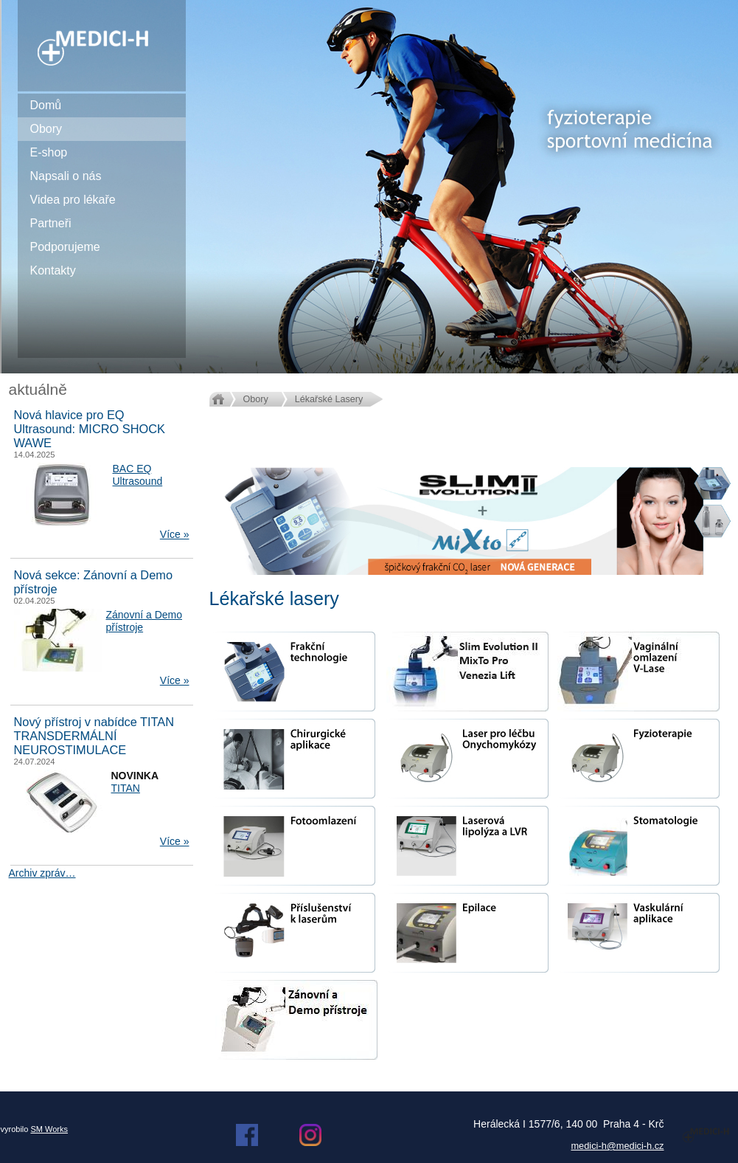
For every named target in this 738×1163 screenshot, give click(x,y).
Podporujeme (65, 247)
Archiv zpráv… (42, 873)
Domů (46, 105)
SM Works (49, 1129)
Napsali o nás (66, 176)
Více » (174, 534)
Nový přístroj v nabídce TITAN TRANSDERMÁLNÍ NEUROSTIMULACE (94, 735)
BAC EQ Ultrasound (138, 475)
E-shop (49, 152)
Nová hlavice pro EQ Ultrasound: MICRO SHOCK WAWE (89, 428)
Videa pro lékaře (73, 199)
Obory (46, 128)
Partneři (51, 223)
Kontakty (53, 270)
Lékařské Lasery (329, 399)
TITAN (125, 788)
